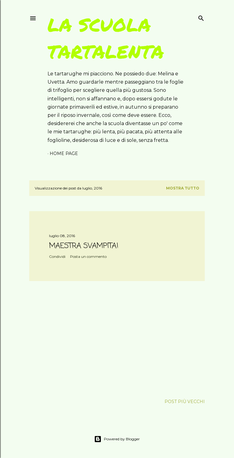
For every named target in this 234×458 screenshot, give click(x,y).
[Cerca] (201, 17)
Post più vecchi (185, 401)
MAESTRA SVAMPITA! (84, 246)
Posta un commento (88, 256)
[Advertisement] (117, 339)
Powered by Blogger (117, 439)
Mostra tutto (182, 188)
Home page (64, 153)
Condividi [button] (57, 256)
